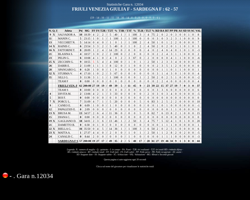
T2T (110, 30)
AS (180, 30)
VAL (198, 30)
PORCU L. (64, 101)
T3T (129, 30)
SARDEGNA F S (68, 140)
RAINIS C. (64, 46)
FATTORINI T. (66, 50)
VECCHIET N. (66, 42)
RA (162, 30)
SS (188, 30)
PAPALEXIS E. (67, 109)
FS (98, 30)
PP (171, 30)
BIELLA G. (64, 128)
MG (87, 30)
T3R (121, 30)
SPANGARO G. (67, 69)
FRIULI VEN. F (68, 85)
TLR (140, 30)
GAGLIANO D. (67, 120)
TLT (148, 30)
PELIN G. (64, 57)
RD (157, 30)
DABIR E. (64, 65)
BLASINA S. (65, 54)
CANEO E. (64, 105)
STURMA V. (65, 73)
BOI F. (62, 97)
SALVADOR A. (67, 34)
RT (167, 30)
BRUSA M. (64, 113)
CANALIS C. (65, 136)
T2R (102, 30)
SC (193, 30)
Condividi (11, 186)
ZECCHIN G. (66, 61)
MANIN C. (64, 38)
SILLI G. (63, 77)
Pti (80, 30)
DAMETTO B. (66, 124)
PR (176, 30)
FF (93, 30)
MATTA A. (64, 132)
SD (185, 30)
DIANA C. (64, 117)
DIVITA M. (64, 93)
